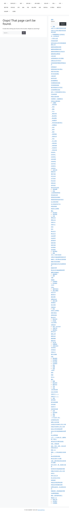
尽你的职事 (54, 94)
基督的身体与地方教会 (56, 69)
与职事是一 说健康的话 (57, 99)
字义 (52, 111)
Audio (52, 285)
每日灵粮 (53, 305)
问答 (61, 3)
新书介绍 (53, 331)
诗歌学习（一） (55, 394)
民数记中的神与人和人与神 (58, 471)
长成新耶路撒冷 (55, 493)
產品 (54, 365)
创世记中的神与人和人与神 (58, 426)
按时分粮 (29, 3)
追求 (54, 410)
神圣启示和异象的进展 (56, 484)
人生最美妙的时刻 (55, 192)
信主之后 (53, 292)
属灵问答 (54, 113)
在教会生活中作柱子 (56, 60)
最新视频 (53, 338)
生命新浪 (55, 363)
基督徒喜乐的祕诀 (55, 197)
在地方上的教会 (55, 310)
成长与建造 (39, 3)
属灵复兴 (53, 294)
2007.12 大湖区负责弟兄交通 (58, 28)
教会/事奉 (34, 7)
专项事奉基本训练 (55, 83)
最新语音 (53, 340)
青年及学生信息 (55, 187)
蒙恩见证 (59, 7)
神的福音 (53, 480)
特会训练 (55, 362)
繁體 (52, 19)
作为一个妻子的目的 (56, 255)
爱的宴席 (55, 358)
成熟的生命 (54, 299)
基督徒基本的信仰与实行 (57, 199)
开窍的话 (53, 350)
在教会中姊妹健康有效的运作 (58, 257)
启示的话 (53, 347)
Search (53, 21)
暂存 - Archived (57, 326)
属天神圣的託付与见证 (56, 87)
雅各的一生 (54, 498)
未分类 (54, 342)
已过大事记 (54, 322)
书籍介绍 (55, 328)
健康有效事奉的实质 (56, 49)
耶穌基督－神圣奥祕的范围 (58, 491)
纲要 (54, 381)
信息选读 (54, 104)
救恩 (52, 372)
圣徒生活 (54, 136)
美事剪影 (54, 134)
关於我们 (55, 501)
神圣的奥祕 (54, 206)
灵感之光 (53, 352)
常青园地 (55, 281)
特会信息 (53, 181)
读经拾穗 (54, 145)
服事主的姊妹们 (55, 272)
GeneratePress (41, 510)
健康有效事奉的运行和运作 (58, 51)
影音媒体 (55, 283)
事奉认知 (53, 218)
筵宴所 (52, 280)
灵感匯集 (55, 503)
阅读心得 (55, 499)
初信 (52, 107)
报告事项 (55, 251)
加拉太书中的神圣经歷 (56, 429)
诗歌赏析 (54, 143)
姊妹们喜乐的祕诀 (55, 261)
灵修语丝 (53, 307)
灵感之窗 (54, 150)
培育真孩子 (54, 67)
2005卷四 (53, 159)
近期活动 (53, 325)
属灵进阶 (53, 297)
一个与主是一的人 (55, 417)
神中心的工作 (54, 475)
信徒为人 (53, 222)
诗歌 (28, 7)
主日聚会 (52, 7)
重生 (52, 211)
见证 (52, 138)
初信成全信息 (54, 195)
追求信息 (53, 185)
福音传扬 (53, 243)
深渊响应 (54, 125)
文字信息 (53, 178)
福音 (6, 3)
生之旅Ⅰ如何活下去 (56, 204)
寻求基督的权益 (55, 85)
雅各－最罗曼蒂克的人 (56, 495)
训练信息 (53, 183)
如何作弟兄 (54, 78)
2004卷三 (53, 157)
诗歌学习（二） (55, 396)
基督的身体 (54, 315)
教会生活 (53, 231)
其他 (52, 227)
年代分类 (53, 176)
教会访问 (55, 319)
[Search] (24, 32)
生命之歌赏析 (54, 392)
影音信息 (13, 7)
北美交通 (53, 56)
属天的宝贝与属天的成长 (57, 441)
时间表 (54, 321)
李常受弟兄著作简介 (56, 122)
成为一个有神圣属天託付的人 (58, 92)
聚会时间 (55, 383)
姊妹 (23, 7)
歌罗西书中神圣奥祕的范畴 (58, 469)
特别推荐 (55, 360)
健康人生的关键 (55, 422)
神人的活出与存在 (55, 478)
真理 (52, 129)
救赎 (52, 375)
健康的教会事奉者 (55, 54)
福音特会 (46, 7)
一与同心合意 (54, 38)
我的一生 (53, 450)
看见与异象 (54, 354)
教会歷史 (54, 116)
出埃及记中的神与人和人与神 (58, 424)
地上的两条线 (54, 435)
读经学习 (53, 406)
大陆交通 (53, 76)
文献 (52, 277)
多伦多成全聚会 (55, 74)
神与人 (52, 377)
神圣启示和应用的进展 (56, 482)
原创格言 (53, 302)
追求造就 (55, 412)
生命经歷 (53, 236)
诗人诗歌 (54, 141)
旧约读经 (53, 404)
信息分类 (47, 3)
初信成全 (55, 212)
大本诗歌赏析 (54, 389)
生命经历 (53, 238)
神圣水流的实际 (55, 96)
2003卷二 (53, 154)
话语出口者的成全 (55, 101)
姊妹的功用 (54, 268)
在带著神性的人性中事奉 (57, 58)
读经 (22, 3)
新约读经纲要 (54, 402)
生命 (52, 127)
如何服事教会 (54, 80)
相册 (54, 367)
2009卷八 (53, 168)
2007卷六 (53, 163)
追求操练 (53, 247)
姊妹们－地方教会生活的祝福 (58, 259)
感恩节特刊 (55, 289)
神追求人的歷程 (55, 208)
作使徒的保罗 (54, 41)
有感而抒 (54, 120)
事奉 (54, 26)
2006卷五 (53, 161)
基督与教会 (54, 313)
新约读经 (53, 400)
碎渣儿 (52, 473)
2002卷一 (53, 152)
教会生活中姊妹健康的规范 (58, 270)
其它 (52, 229)
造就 (40, 7)
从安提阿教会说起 (55, 89)
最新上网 (53, 334)
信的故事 (7, 11)
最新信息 (53, 336)
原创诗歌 (55, 214)
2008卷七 (53, 166)
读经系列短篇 (54, 409)
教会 (55, 3)
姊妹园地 (55, 274)
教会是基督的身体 (55, 456)
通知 (54, 414)
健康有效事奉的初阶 (56, 47)
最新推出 (55, 330)
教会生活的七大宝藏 (56, 458)
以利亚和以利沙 (55, 420)
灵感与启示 (14, 3)
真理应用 (53, 240)
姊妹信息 (53, 171)
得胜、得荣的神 (55, 444)
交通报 (13, 11)
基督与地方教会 (55, 71)
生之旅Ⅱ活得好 (54, 202)
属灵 (54, 276)
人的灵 (52, 370)
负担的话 (54, 148)
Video (52, 287)
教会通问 (54, 118)
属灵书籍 (6, 7)
